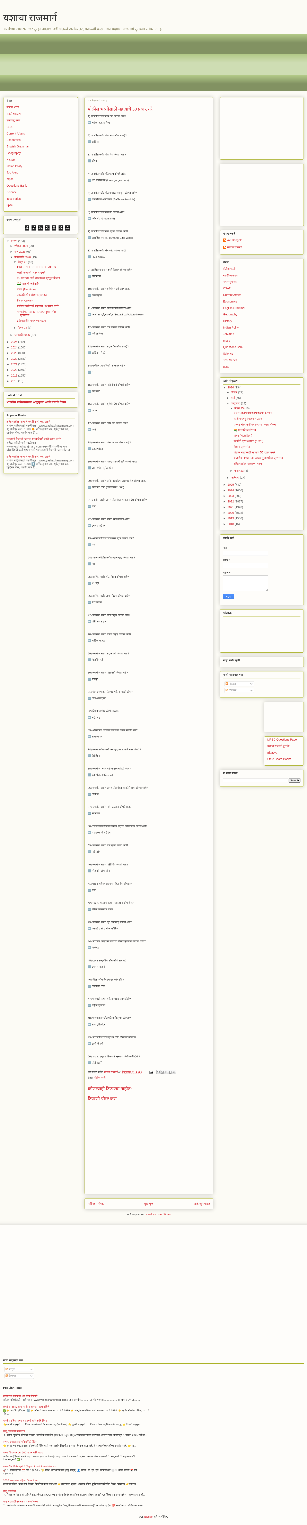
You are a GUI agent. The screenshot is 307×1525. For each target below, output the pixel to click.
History (11, 159)
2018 (14, 381)
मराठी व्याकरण (14, 113)
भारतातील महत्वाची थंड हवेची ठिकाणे (20, 1396)
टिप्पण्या (231, 690)
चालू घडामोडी (9, 1491)
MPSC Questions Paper (282, 739)
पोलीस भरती (100, 1077)
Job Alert (12, 172)
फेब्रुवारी (236, 403)
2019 (14, 375)
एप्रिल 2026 (21, 246)
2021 (14, 364)
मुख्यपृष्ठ (148, 1203)
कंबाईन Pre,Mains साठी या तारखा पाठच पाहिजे (26, 1406)
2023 (14, 353)
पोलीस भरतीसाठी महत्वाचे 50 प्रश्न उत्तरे (38, 306)
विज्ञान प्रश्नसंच (25, 300)
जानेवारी (235, 477)
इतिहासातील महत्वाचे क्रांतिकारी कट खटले (28, 421)
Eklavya (272, 752)
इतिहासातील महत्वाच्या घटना (31, 320)
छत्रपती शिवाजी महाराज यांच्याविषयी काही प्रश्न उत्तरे (34, 439)
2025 (14, 342)
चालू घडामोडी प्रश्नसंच (14, 1431)
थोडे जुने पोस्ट (202, 1203)
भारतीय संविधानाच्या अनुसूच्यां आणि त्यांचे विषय (36, 402)
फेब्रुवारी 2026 (23, 257)
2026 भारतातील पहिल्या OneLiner (20, 1480)
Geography (14, 153)
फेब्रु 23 (23, 327)
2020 (14, 369)
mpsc (10, 179)
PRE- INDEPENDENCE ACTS (36, 267)
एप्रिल (234, 392)
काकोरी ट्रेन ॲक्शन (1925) (32, 295)
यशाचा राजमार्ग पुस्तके (278, 746)
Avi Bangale (234, 240)
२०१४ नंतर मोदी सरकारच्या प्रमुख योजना (38, 278)
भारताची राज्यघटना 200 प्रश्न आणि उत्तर (23, 1452)
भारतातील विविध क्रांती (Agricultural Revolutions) (29, 1466)
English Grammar (18, 146)
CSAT (10, 127)
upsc (10, 205)
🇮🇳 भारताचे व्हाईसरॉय (28, 283)
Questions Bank (17, 185)
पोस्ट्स (231, 683)
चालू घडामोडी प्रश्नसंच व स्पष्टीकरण (20, 1501)
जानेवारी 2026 (22, 335)
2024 (14, 347)
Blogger (149, 1516)
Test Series (14, 198)
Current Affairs (16, 133)
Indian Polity (14, 166)
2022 (14, 358)
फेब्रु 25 (23, 262)
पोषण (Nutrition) (26, 289)
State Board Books (279, 759)
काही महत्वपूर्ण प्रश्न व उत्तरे (31, 272)
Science (12, 192)
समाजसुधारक (13, 120)
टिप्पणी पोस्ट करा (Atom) (158, 1214)
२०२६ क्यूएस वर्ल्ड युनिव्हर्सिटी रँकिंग (20, 1441)
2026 (14, 241)
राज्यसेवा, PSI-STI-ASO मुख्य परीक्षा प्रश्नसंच (258, 458)
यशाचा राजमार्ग (30, 17)
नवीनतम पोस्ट (96, 1203)
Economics (13, 140)
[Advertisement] (129, 62)
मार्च (233, 398)
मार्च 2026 (20, 251)
